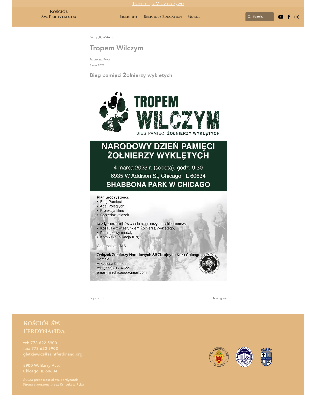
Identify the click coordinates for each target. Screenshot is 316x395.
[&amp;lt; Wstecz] (103, 37)
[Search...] (259, 16)
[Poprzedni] (102, 298)
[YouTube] (281, 17)
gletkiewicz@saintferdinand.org (52, 354)
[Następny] (216, 298)
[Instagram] (297, 17)
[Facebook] (289, 17)
